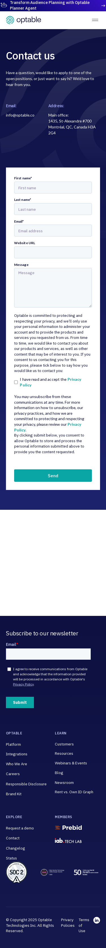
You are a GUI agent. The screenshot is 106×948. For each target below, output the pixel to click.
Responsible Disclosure (26, 783)
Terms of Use (84, 925)
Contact (13, 837)
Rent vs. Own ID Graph (74, 791)
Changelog (15, 848)
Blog (59, 772)
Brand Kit (13, 793)
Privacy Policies (68, 922)
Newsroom (64, 782)
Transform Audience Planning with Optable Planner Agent (50, 5)
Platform (13, 744)
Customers (64, 744)
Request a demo (20, 828)
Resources (64, 753)
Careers (13, 773)
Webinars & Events (71, 763)
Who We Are (16, 763)
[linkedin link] (96, 925)
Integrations (16, 753)
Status (11, 858)
